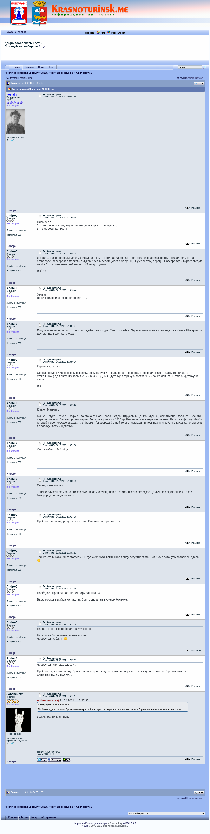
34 (34, 83)
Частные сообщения (61, 73)
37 (42, 83)
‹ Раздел (24, 817)
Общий (44, 73)
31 (26, 83)
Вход (41, 46)
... (23, 83)
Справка (29, 67)
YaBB (85, 826)
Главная (15, 67)
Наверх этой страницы (43, 817)
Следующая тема (194, 78)
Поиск (41, 67)
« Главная (12, 817)
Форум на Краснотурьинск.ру (21, 73)
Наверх (11, 210)
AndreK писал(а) (48, 700)
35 (37, 83)
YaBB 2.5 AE (129, 823)
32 (28, 83)
